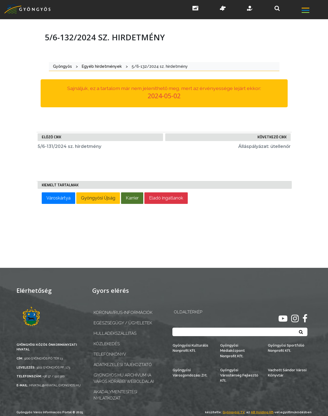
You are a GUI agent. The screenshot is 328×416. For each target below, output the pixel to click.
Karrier (132, 198)
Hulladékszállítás (115, 333)
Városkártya (58, 198)
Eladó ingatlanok (166, 198)
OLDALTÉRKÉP (188, 312)
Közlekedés (107, 343)
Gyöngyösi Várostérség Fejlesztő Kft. (239, 375)
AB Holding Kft (262, 412)
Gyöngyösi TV (234, 412)
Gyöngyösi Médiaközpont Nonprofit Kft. (232, 350)
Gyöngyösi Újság (98, 198)
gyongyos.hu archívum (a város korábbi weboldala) (124, 378)
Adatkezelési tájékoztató (123, 364)
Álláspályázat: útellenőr (264, 146)
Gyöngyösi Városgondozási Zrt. (190, 372)
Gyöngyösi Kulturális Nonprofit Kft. (190, 348)
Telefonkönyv (110, 354)
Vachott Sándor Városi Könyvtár (287, 372)
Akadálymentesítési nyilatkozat (115, 395)
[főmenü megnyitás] (314, 11)
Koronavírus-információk (123, 312)
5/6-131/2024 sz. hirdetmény (69, 146)
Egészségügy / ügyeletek (123, 323)
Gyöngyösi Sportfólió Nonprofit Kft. (286, 348)
